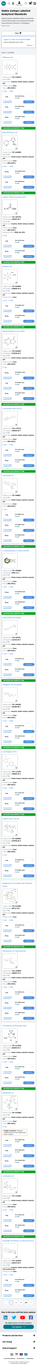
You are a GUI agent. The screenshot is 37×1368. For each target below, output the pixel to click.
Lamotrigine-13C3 (10, 752)
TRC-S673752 (16, 217)
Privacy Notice (20, 1358)
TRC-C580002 (16, 971)
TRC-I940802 (16, 495)
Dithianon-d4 (8, 57)
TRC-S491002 (16, 704)
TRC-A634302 (16, 1261)
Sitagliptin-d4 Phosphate (12, 685)
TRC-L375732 (16, 428)
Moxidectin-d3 (8, 1093)
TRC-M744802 (16, 1113)
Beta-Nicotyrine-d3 (10, 132)
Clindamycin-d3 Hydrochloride (14, 951)
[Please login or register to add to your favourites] (32, 96)
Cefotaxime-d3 (8, 1176)
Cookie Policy (29, 1358)
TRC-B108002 (16, 286)
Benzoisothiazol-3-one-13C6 (14, 331)
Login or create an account (14, 39)
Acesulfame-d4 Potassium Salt (14, 1026)
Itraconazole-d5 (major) (12, 618)
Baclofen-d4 (7, 266)
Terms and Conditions (9, 1358)
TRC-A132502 (16, 1046)
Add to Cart (29, 102)
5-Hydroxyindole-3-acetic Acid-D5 (16, 551)
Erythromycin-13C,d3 (11, 819)
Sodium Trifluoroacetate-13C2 (14, 197)
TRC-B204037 (16, 351)
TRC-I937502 (16, 637)
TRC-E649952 (16, 839)
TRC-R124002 (16, 906)
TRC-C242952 (16, 1196)
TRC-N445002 (16, 152)
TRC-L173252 (16, 772)
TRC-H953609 (16, 570)
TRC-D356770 (16, 77)
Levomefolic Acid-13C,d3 (12, 408)
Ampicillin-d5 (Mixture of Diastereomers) (18, 1241)
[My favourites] (26, 3)
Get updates (17, 1327)
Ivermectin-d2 (8, 475)
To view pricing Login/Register (7, 101)
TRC (8, 79)
